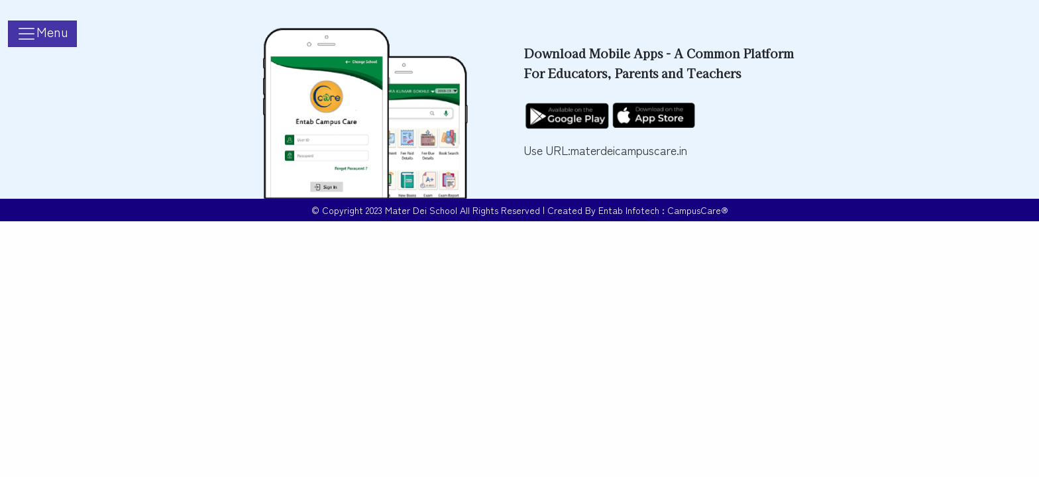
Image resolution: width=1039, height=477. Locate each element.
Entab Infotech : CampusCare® (663, 210)
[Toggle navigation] (42, 34)
